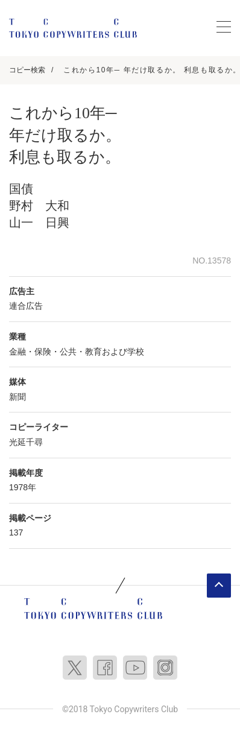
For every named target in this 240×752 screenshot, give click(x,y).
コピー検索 (27, 70)
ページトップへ (219, 585)
